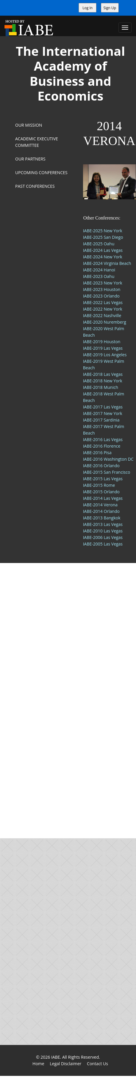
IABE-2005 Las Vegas (103, 544)
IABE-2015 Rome (99, 485)
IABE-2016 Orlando (101, 465)
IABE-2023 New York (102, 283)
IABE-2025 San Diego (103, 237)
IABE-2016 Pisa (97, 452)
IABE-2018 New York (102, 381)
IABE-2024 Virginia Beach (107, 263)
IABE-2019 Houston (102, 341)
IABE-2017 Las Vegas (103, 407)
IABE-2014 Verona (100, 505)
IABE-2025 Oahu (99, 243)
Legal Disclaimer (65, 1063)
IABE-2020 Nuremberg (104, 322)
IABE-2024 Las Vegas (103, 250)
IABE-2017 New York (102, 413)
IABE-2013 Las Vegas (103, 524)
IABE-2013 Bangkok (102, 518)
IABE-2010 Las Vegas (103, 531)
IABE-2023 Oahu (99, 276)
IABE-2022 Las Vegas (103, 302)
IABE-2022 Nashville (102, 315)
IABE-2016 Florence (102, 446)
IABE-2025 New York (102, 230)
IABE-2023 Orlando (101, 296)
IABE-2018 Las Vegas (103, 374)
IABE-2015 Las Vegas (103, 478)
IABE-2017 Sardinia (101, 420)
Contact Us (97, 1063)
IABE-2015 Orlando (101, 491)
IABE (55, 1057)
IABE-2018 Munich (100, 387)
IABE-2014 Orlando (101, 511)
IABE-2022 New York (102, 309)
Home (38, 1063)
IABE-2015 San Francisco (106, 472)
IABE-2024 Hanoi (99, 270)
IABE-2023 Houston (102, 289)
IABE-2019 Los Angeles (105, 354)
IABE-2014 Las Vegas (103, 498)
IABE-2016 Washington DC (108, 459)
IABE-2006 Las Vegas (103, 537)
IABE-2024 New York (102, 257)
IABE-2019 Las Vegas (103, 348)
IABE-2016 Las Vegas (103, 439)
